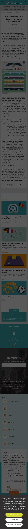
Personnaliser (14, 520)
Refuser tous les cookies (14, 524)
